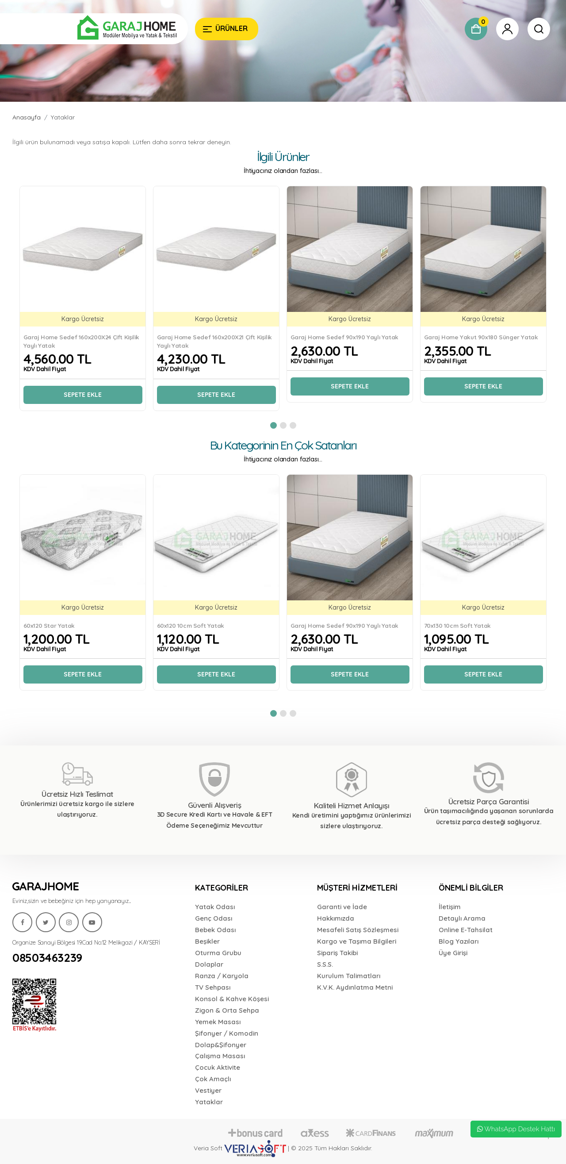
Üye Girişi (453, 953)
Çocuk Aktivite (217, 1067)
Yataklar (63, 117)
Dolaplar (209, 964)
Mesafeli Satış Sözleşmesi (357, 930)
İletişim (450, 907)
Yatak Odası (215, 907)
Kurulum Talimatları (348, 976)
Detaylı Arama (462, 918)
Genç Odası (213, 918)
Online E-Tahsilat (466, 930)
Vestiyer (208, 1090)
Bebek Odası (215, 930)
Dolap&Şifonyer (220, 1045)
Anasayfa (26, 117)
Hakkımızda (335, 918)
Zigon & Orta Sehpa (227, 1010)
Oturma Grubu (218, 953)
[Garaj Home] (100, 28)
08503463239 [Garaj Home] (47, 957)
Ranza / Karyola (222, 976)
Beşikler (207, 941)
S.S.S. (325, 964)
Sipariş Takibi (337, 953)
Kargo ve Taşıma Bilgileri (356, 941)
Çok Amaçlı (213, 1079)
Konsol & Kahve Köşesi (232, 999)
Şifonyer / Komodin (226, 1033)
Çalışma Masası (220, 1056)
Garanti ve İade (342, 907)
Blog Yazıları (458, 941)
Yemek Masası (218, 1022)
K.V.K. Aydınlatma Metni (355, 987)
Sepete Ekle (83, 395)
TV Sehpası (212, 987)
